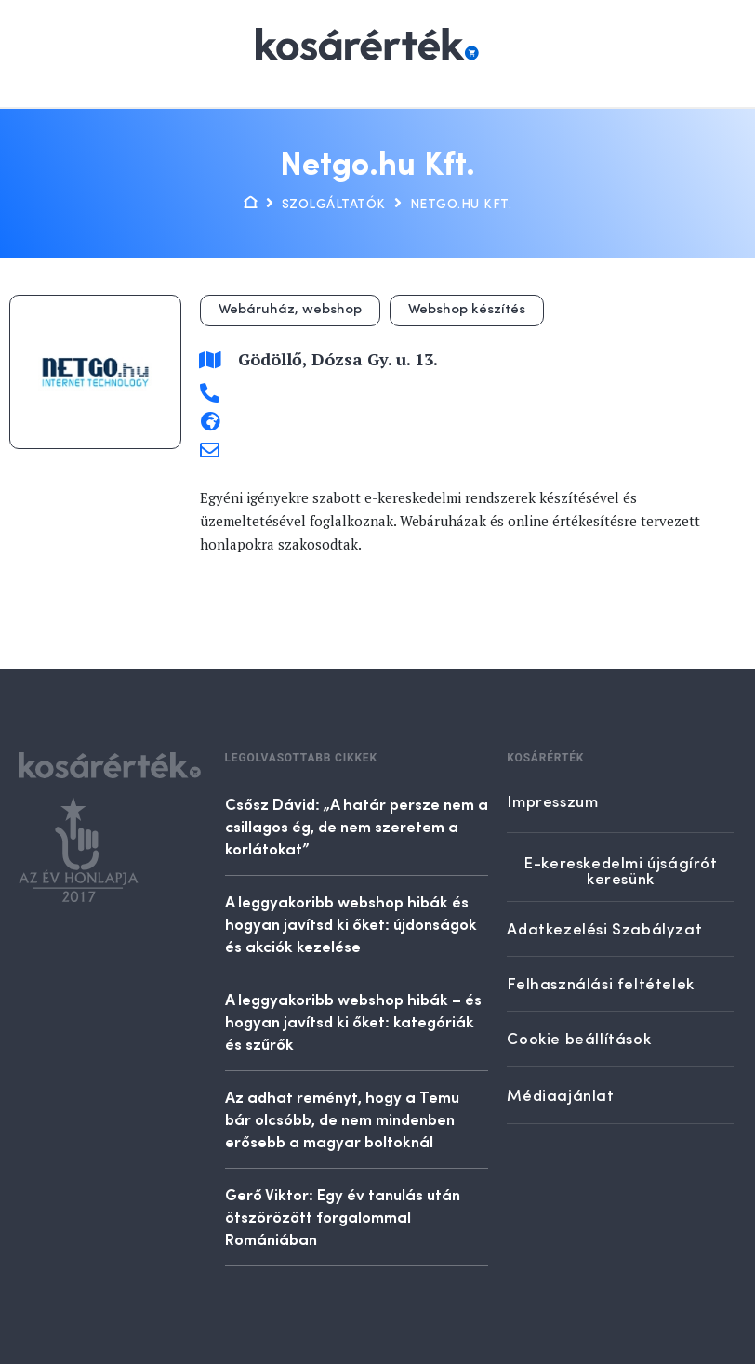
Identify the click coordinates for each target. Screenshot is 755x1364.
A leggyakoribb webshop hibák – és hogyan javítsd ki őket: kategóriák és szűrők (353, 1020)
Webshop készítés (466, 310)
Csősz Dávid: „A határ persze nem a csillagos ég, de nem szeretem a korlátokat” (356, 825)
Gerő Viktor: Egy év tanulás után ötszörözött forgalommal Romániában (342, 1216)
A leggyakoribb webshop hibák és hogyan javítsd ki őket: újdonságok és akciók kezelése (351, 923)
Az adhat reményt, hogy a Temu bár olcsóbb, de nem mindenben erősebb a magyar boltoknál (342, 1118)
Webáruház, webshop (290, 310)
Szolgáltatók (334, 204)
